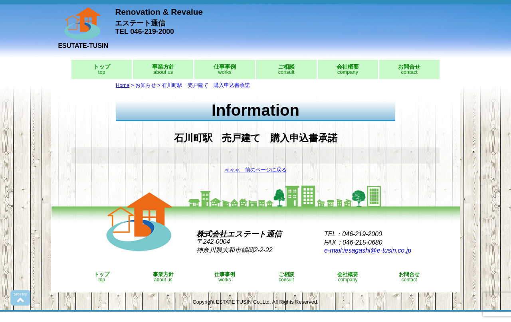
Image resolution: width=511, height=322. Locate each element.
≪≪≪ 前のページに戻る (255, 170)
